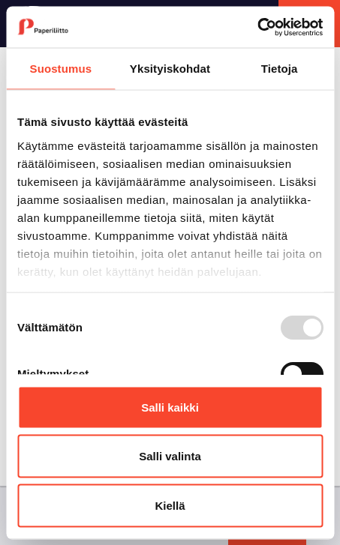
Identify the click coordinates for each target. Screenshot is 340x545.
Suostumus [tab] (61, 68)
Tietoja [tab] (279, 68)
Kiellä (170, 505)
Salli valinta (170, 456)
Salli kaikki (170, 406)
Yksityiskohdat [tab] (170, 68)
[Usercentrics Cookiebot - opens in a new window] (257, 27)
